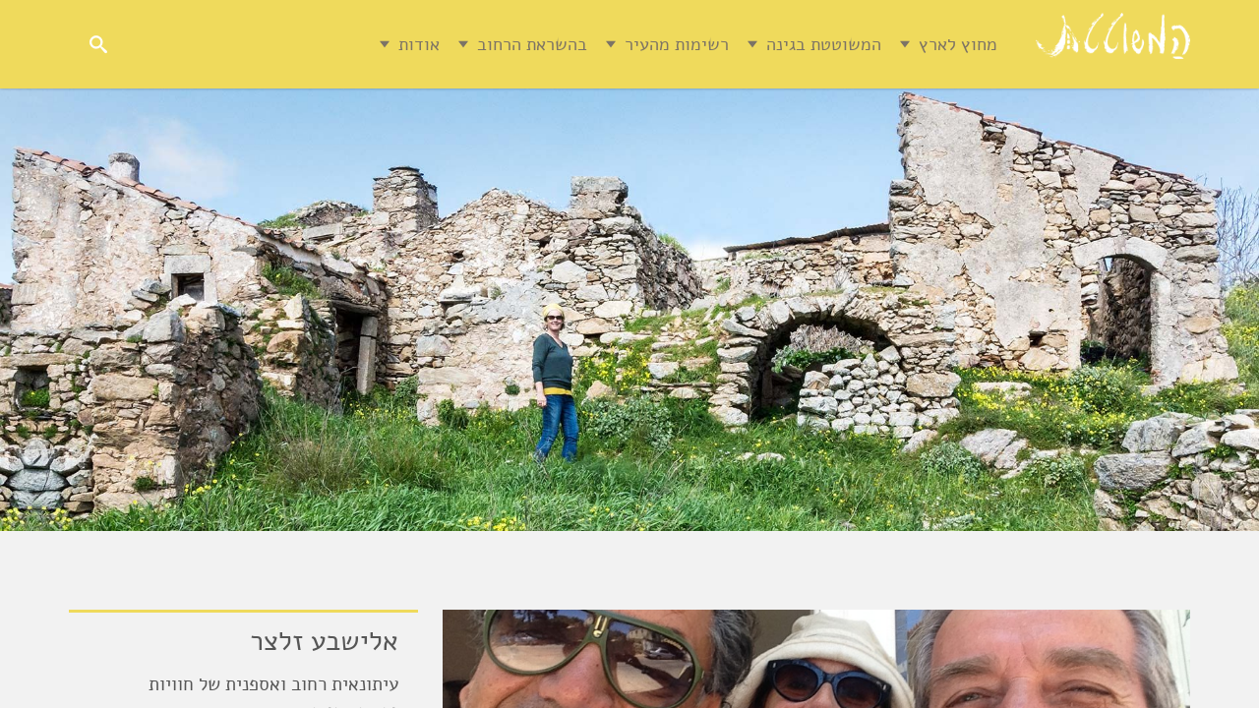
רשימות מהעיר (633, 44)
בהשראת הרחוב (489, 44)
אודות (375, 44)
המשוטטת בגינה (780, 44)
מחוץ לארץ (914, 44)
